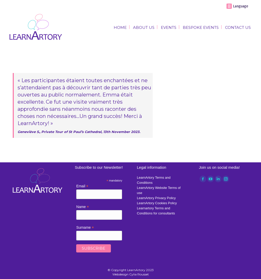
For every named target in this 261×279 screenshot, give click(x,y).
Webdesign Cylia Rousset (130, 274)
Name (82, 206)
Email (82, 186)
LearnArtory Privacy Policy (156, 198)
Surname (85, 227)
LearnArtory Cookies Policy (157, 203)
